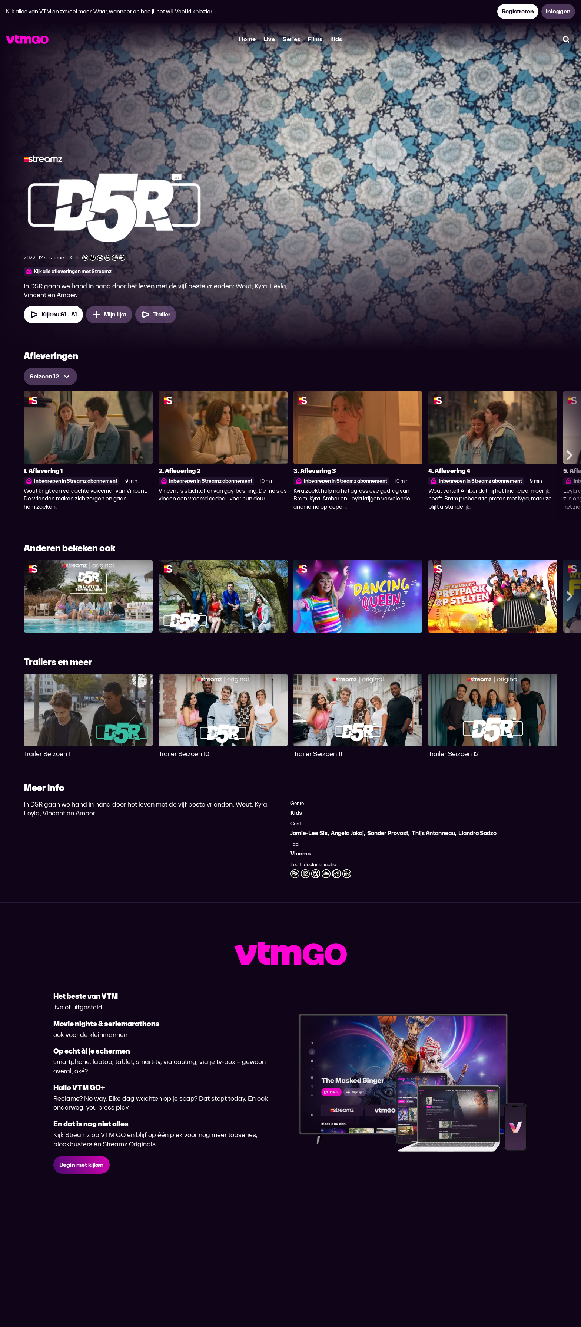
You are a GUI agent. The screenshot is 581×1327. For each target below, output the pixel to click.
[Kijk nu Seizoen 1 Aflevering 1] (53, 314)
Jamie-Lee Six (309, 833)
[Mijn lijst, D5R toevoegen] (109, 314)
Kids (336, 39)
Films (315, 39)
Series (291, 39)
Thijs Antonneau (433, 833)
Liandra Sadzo (477, 833)
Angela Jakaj (347, 833)
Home (247, 39)
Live (269, 39)
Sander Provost (387, 833)
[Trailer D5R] (155, 314)
